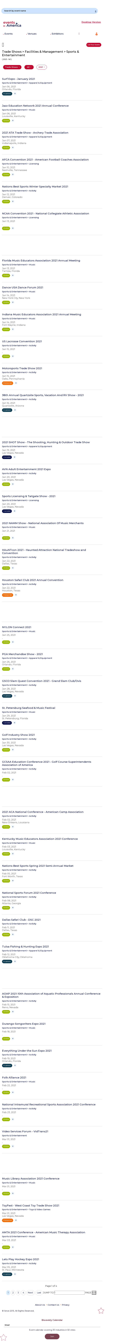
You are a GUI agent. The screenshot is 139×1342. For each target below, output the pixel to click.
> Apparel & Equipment (39, 83)
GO (94, 1292)
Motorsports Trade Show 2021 (22, 368)
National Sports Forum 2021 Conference (29, 892)
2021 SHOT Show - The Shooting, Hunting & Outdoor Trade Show (46, 442)
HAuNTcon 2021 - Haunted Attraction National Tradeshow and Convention (44, 552)
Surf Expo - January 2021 (18, 78)
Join (52, 1336)
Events (8, 33)
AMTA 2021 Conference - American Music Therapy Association (43, 1232)
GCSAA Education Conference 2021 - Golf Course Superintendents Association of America (46, 763)
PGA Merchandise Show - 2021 (22, 654)
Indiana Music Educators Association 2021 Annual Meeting (41, 314)
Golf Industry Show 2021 (18, 734)
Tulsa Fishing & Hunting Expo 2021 (25, 946)
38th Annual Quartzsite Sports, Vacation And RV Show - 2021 (43, 395)
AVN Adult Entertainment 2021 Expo (26, 469)
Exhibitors (58, 33)
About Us (40, 1305)
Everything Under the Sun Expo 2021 (27, 1050)
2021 (41, 67)
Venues (32, 33)
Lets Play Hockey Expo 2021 (20, 1259)
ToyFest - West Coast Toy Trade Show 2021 (30, 1205)
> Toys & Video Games (38, 1209)
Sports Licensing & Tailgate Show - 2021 (28, 496)
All (28, 67)
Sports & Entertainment (14, 83)
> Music (31, 109)
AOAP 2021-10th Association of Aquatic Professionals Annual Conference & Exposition (51, 995)
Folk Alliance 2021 (14, 1077)
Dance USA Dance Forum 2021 (22, 287)
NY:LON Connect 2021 (16, 627)
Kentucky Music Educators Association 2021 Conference (40, 838)
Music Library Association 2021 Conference (30, 1178)
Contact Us (53, 1305)
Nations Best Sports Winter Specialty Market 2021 (35, 186)
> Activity (31, 190)
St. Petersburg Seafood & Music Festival (28, 707)
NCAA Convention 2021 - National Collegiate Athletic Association (45, 213)
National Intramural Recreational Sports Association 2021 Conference (49, 1104)
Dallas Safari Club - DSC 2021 (21, 919)
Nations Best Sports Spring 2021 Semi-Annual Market (37, 865)
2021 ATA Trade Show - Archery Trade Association (35, 132)
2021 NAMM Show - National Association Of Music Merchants (43, 523)
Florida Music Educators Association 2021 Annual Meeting (41, 260)
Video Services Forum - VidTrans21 (25, 1131)
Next (30, 1292)
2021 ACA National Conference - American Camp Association (43, 812)
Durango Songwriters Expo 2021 (23, 1023)
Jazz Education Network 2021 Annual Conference (35, 105)
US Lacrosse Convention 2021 (22, 341)
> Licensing (33, 163)
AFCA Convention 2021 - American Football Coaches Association (45, 159)
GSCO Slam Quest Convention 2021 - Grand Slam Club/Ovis (41, 681)
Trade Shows (11, 67)
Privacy (65, 1305)
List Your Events (94, 45)
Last (39, 1292)
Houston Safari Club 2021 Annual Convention (32, 580)
